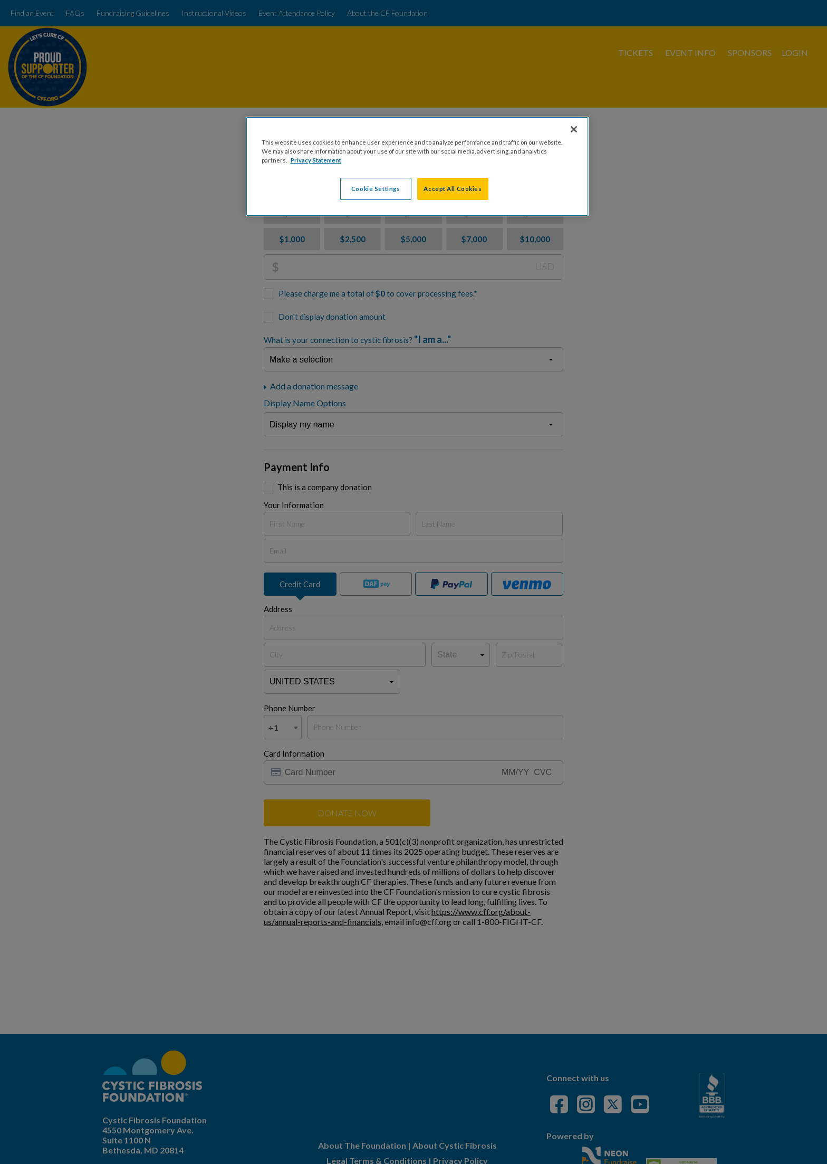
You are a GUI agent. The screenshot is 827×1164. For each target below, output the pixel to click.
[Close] (573, 129)
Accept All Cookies (453, 188)
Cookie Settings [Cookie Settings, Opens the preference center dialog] (375, 188)
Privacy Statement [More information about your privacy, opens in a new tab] (316, 160)
